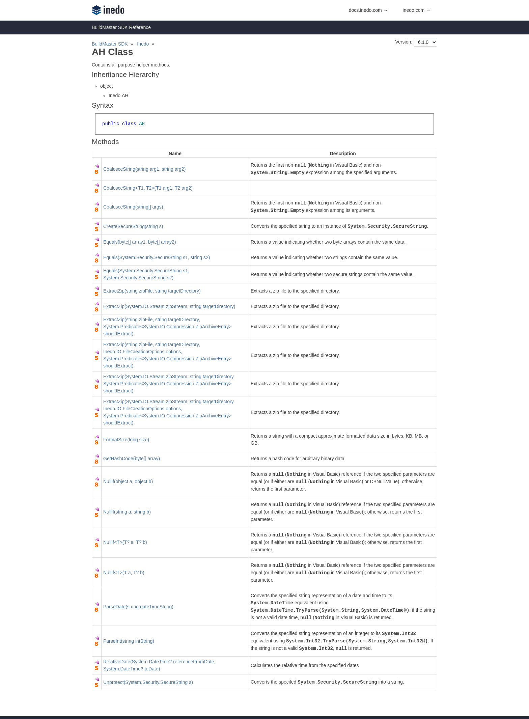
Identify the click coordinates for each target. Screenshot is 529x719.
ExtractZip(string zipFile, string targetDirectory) (152, 291)
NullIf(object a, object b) (128, 481)
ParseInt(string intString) (128, 641)
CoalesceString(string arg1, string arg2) (144, 169)
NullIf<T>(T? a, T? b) (125, 542)
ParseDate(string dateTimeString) (138, 606)
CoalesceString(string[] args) (133, 207)
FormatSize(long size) (126, 439)
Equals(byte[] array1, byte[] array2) (139, 242)
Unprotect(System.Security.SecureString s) (148, 682)
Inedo (143, 44)
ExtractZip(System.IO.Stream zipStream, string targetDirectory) (169, 306)
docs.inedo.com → (368, 10)
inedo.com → (416, 10)
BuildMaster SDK (110, 44)
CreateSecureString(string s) (133, 226)
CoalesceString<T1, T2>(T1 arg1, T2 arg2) (148, 188)
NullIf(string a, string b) (127, 512)
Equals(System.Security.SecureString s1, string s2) (156, 257)
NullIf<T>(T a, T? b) (123, 572)
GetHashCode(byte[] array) (131, 458)
